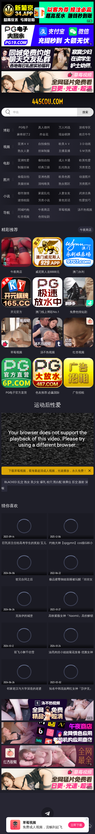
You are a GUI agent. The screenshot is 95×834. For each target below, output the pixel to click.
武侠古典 (85, 193)
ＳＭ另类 (85, 151)
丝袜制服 (44, 151)
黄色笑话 (64, 200)
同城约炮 (23, 209)
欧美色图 (64, 177)
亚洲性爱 (23, 160)
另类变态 (85, 167)
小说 (6, 196)
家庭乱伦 (44, 193)
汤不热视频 (85, 209)
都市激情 (23, 193)
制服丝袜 (23, 167)
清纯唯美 (44, 184)
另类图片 (85, 184)
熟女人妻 (23, 151)
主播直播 (64, 151)
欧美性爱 (85, 160)
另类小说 (44, 200)
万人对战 (64, 127)
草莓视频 (64, 209)
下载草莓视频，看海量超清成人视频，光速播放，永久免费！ (49, 470)
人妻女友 (64, 193)
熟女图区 (64, 184)
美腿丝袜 (23, 184)
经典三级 (44, 167)
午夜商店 (44, 209)
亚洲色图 (44, 177)
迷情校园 (23, 200)
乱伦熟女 (64, 167)
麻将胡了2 (23, 134)
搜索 (85, 112)
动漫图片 (85, 177)
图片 (6, 179)
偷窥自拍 (23, 177)
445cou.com (47, 102)
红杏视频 (23, 216)
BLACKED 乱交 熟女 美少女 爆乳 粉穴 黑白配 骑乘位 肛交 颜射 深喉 (44, 485)
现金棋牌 (64, 134)
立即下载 (76, 825)
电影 (6, 163)
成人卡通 (64, 160)
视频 (6, 146)
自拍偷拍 (44, 144)
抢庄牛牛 (85, 134)
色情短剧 (44, 216)
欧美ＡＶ (64, 144)
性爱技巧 (85, 200)
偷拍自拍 (44, 160)
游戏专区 (85, 127)
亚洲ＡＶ (23, 144)
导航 (6, 212)
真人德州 (44, 127)
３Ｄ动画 (85, 144)
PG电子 (23, 127)
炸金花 (44, 134)
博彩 (6, 130)
